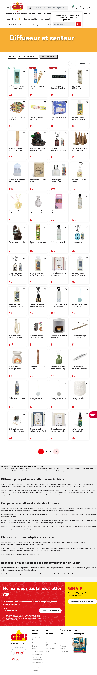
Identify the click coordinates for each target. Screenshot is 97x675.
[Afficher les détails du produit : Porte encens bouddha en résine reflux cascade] (17, 232)
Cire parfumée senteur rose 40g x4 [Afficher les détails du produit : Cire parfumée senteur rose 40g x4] (59, 274)
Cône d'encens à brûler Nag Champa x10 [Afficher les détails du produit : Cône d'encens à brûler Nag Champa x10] (80, 149)
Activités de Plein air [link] (46, 13)
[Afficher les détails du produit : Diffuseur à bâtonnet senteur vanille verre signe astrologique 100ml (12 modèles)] (38, 295)
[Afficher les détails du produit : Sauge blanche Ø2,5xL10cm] (79, 76)
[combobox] (47, 8)
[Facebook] (13, 653)
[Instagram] (17, 653)
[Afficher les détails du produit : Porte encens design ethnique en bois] (79, 326)
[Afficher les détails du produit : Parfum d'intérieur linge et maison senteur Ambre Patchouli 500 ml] (58, 295)
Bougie (11, 56)
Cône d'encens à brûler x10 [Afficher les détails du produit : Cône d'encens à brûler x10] (59, 118)
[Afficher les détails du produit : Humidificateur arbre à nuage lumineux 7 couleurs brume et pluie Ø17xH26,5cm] (17, 170)
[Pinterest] (13, 659)
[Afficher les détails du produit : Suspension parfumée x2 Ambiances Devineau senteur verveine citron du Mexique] (38, 388)
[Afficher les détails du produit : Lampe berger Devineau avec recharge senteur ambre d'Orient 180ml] (58, 170)
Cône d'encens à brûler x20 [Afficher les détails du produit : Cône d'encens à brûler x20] (59, 212)
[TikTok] (17, 659)
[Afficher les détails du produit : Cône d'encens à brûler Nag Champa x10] (79, 139)
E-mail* (6, 608)
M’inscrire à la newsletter (50, 610)
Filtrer (84, 63)
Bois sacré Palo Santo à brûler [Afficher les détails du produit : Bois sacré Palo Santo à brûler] (38, 181)
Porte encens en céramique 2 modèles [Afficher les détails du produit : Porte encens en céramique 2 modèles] (79, 368)
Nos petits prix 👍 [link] (13, 19)
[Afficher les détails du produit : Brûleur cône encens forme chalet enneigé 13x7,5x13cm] (17, 419)
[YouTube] (22, 653)
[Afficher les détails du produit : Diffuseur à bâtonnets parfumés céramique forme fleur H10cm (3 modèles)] (17, 201)
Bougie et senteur (40, 25)
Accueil (8, 25)
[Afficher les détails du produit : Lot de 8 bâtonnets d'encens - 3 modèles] (58, 76)
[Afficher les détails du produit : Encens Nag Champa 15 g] (38, 76)
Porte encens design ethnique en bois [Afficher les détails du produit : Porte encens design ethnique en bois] (79, 337)
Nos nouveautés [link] (30, 19)
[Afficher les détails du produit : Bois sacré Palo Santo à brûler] (38, 170)
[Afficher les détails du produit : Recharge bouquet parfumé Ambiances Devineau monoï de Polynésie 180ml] (79, 108)
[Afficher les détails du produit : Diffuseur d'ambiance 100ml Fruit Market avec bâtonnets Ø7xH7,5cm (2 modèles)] (17, 76)
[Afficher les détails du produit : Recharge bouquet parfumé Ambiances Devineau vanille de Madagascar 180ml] (17, 295)
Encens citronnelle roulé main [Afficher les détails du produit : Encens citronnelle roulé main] (36, 118)
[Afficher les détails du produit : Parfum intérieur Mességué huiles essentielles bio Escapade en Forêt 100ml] (79, 419)
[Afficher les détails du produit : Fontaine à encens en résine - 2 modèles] (38, 139)
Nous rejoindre (64, 643)
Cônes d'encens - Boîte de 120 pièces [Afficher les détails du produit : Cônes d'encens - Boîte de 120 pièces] (17, 118)
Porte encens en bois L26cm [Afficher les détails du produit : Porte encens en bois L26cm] (37, 368)
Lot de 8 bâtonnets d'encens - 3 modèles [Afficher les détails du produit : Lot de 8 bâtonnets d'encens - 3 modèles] (58, 87)
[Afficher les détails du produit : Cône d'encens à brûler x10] (58, 108)
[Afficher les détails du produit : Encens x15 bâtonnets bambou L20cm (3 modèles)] (17, 139)
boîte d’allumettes (68, 574)
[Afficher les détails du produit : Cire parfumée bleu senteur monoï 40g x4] (38, 419)
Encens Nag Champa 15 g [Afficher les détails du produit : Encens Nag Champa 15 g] (37, 87)
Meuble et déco (17, 25)
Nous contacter (37, 643)
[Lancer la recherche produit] (30, 8)
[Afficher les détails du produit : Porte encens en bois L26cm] (38, 357)
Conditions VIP (50, 648)
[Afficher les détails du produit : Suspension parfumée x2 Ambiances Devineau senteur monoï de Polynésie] (79, 295)
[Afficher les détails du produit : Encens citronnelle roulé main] (38, 108)
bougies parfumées (58, 548)
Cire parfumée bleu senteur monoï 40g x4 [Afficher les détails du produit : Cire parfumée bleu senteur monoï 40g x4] (38, 430)
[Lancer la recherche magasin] (78, 24)
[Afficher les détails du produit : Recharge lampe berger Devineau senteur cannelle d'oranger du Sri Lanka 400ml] (17, 388)
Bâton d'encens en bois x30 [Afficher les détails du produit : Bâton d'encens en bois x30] (38, 243)
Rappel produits (37, 654)
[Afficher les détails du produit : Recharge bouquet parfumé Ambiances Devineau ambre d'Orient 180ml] (38, 263)
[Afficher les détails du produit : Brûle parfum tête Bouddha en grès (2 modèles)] (79, 388)
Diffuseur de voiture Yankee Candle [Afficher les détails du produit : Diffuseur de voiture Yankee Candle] (79, 181)
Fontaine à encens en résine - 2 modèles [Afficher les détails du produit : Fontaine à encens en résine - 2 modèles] (37, 149)
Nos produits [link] (84, 13)
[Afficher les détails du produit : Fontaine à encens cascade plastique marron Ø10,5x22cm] (38, 326)
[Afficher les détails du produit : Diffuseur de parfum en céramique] (58, 326)
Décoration (28, 25)
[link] (84, 16)
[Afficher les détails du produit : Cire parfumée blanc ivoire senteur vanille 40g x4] (58, 419)
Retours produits (37, 651)
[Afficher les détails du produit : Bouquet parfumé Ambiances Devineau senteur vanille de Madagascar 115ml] (17, 263)
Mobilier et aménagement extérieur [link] (20, 13)
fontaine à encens (50, 520)
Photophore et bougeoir (27, 56)
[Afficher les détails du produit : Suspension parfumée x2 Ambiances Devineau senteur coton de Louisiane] (58, 388)
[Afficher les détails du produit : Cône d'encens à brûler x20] (58, 201)
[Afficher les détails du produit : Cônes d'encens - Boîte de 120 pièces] (17, 108)
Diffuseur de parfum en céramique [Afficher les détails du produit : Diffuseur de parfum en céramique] (59, 337)
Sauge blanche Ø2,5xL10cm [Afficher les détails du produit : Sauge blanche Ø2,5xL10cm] (77, 87)
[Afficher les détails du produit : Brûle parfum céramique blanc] (17, 357)
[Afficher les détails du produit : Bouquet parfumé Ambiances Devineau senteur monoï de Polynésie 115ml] (79, 232)
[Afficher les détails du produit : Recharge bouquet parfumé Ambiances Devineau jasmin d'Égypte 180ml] (79, 263)
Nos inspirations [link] (46, 19)
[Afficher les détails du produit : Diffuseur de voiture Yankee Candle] (79, 170)
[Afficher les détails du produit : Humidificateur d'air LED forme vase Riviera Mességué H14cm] (38, 201)
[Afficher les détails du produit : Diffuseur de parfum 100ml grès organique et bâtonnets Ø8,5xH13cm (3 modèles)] (58, 357)
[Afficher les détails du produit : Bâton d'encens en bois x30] (38, 232)
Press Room (64, 651)
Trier (71, 63)
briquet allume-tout (47, 574)
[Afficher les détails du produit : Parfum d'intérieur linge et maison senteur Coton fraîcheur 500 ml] (58, 232)
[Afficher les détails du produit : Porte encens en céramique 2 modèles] (79, 357)
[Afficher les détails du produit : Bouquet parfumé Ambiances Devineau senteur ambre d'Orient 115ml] (58, 139)
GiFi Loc (48, 651)
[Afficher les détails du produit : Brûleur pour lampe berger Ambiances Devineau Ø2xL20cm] (17, 326)
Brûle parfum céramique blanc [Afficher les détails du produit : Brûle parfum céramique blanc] (15, 368)
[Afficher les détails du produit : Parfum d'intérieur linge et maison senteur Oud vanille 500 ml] (79, 201)
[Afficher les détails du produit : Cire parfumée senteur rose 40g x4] (58, 263)
